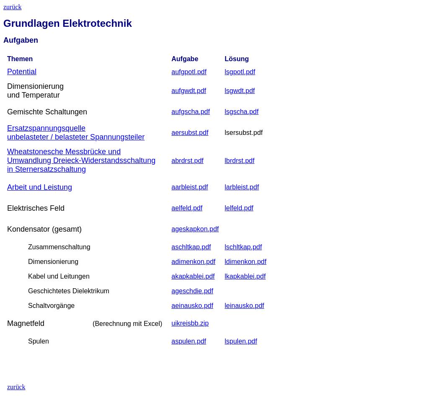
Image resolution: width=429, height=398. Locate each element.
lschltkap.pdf (243, 247)
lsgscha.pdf (241, 111)
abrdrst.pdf (187, 160)
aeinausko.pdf (192, 305)
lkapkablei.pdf (245, 276)
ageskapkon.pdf (195, 229)
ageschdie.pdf (192, 291)
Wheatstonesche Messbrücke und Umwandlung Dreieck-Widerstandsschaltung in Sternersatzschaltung (81, 160)
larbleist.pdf (242, 187)
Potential (21, 71)
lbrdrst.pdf (239, 160)
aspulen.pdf (188, 341)
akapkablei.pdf (192, 276)
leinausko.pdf (244, 305)
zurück (12, 6)
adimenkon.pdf (193, 261)
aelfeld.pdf (186, 208)
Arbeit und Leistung (39, 187)
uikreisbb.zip (190, 323)
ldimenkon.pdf (245, 261)
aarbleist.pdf (189, 187)
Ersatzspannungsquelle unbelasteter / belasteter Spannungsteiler (76, 132)
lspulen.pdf (241, 341)
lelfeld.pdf (239, 208)
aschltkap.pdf (191, 247)
